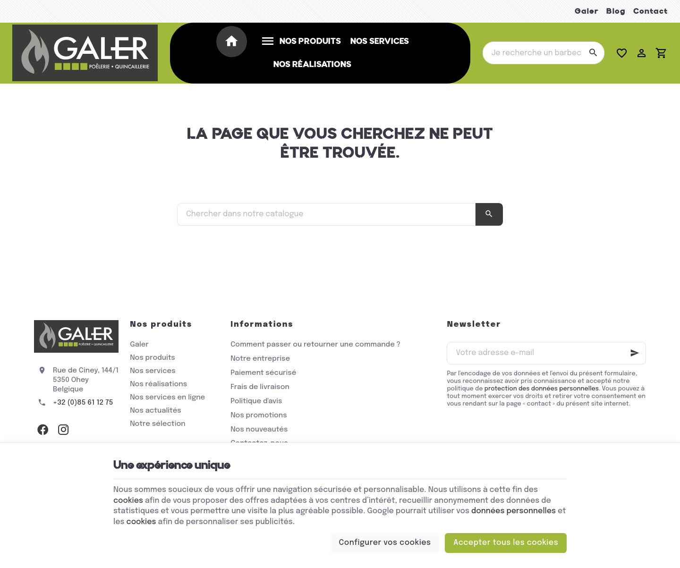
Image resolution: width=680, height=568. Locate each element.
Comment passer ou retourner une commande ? (315, 344)
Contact (650, 11)
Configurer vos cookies (385, 543)
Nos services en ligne (167, 397)
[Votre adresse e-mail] (546, 353)
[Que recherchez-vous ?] (543, 53)
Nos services (152, 371)
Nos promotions (258, 415)
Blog (616, 11)
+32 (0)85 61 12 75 (83, 403)
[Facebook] (42, 429)
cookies (128, 501)
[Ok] (634, 353)
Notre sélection (157, 424)
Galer (587, 11)
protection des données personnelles (541, 389)
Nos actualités (155, 411)
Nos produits (152, 358)
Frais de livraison (259, 387)
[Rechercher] (593, 53)
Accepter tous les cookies (505, 543)
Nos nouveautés (259, 429)
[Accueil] (233, 42)
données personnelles (513, 511)
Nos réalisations (158, 384)
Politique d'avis (256, 401)
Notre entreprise (260, 359)
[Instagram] (63, 429)
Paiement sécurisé (263, 373)
